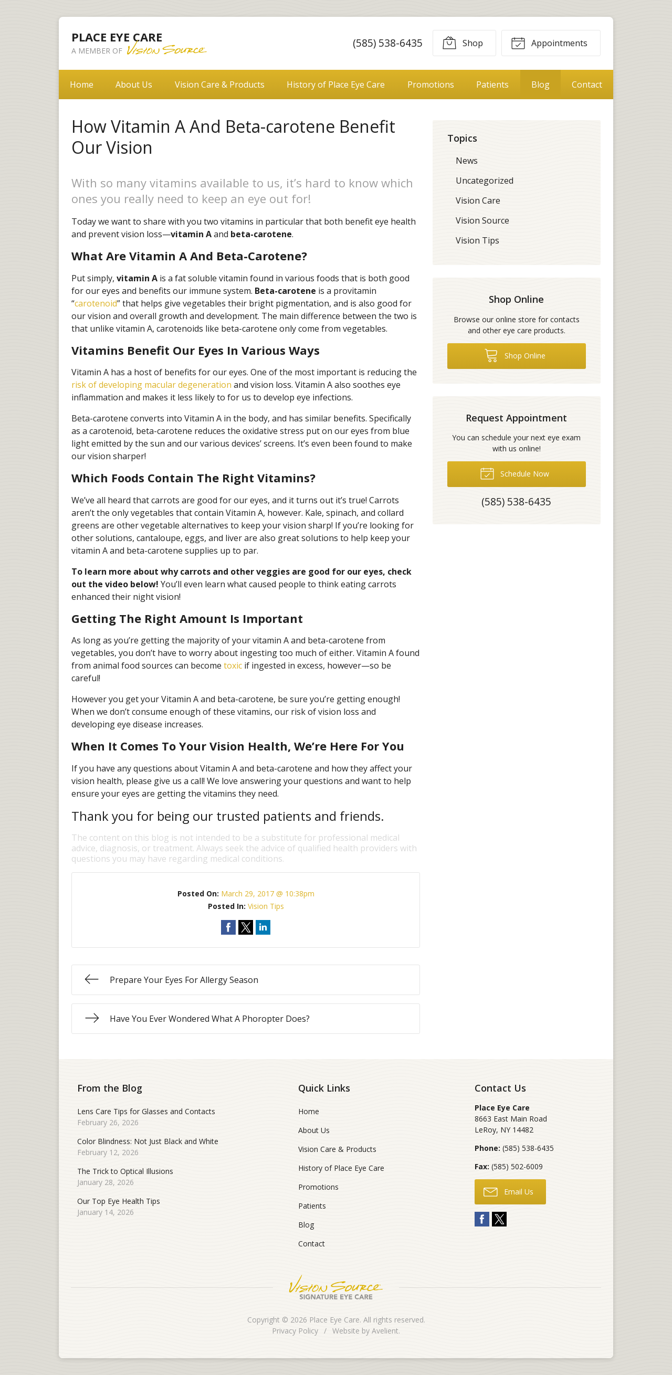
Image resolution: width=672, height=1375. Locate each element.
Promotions (430, 84)
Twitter (499, 1219)
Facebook (482, 1219)
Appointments (549, 42)
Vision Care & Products (220, 84)
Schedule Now (514, 473)
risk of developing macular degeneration (151, 384)
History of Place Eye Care (336, 84)
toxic (233, 665)
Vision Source (482, 220)
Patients (492, 84)
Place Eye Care (334, 1320)
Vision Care (478, 200)
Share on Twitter (245, 927)
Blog (540, 84)
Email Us (508, 1191)
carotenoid (96, 303)
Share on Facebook (228, 927)
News (467, 160)
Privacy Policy (295, 1331)
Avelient (385, 1331)
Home (81, 84)
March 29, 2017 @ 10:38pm (267, 893)
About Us (134, 84)
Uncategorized (484, 180)
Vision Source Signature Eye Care (336, 1287)
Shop (462, 42)
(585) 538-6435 (388, 43)
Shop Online (514, 354)
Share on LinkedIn (263, 927)
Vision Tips (266, 906)
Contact (587, 84)
